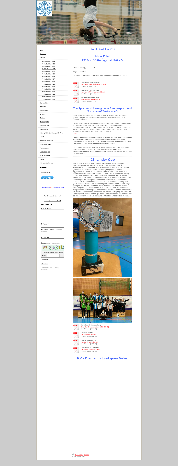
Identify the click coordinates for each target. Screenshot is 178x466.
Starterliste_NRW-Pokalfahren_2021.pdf (93, 92)
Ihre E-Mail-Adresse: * (51, 232)
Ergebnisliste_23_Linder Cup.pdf (90, 349)
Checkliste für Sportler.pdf (88, 334)
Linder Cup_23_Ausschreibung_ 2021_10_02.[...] (95, 327)
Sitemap (86, 455)
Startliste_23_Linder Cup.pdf (89, 342)
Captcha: (50, 245)
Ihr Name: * (44, 226)
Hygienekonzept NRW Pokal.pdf (90, 99)
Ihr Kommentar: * (46, 208)
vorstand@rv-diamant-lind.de (52, 201)
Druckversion (77, 455)
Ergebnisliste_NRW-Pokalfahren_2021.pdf (93, 84)
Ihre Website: (45, 239)
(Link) (75, 133)
